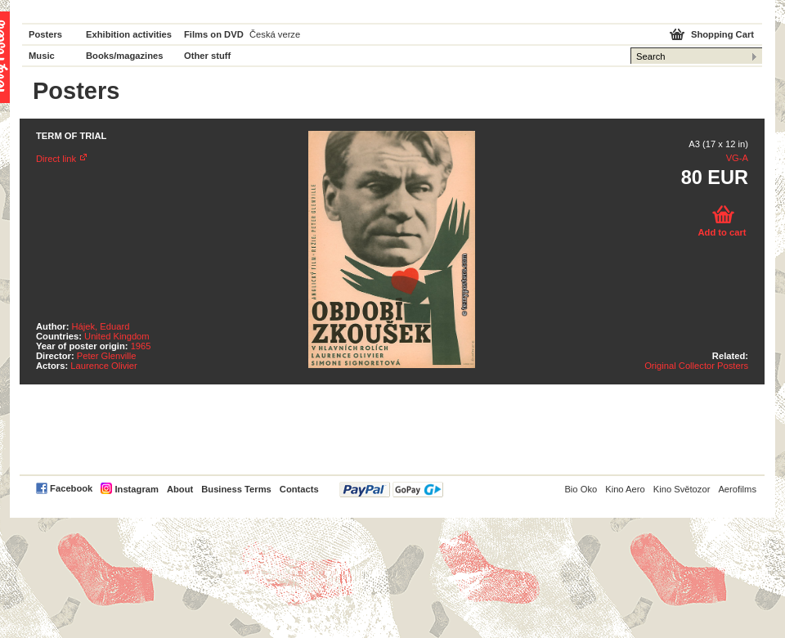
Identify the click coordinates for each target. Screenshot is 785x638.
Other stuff (207, 56)
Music (42, 56)
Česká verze (274, 34)
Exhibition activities (129, 34)
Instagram (136, 489)
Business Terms (236, 489)
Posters (45, 34)
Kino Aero (625, 489)
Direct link (56, 159)
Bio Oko (580, 489)
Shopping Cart (722, 34)
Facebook (71, 488)
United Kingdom (117, 336)
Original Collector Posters (696, 366)
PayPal (391, 489)
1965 (141, 346)
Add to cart (722, 232)
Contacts (299, 489)
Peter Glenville (107, 356)
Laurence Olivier (103, 366)
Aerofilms (737, 489)
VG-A (737, 158)
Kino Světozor (682, 489)
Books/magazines (125, 56)
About (180, 489)
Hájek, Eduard (101, 326)
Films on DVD (214, 34)
